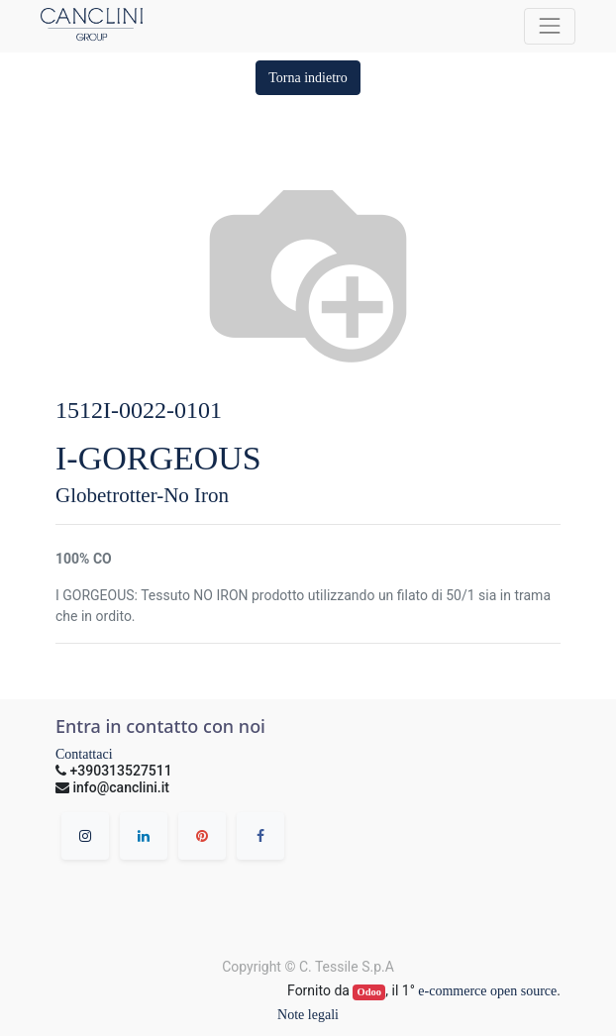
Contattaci (84, 754)
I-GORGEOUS (158, 458)
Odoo (370, 991)
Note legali (308, 1014)
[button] (308, 77)
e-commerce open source (487, 991)
